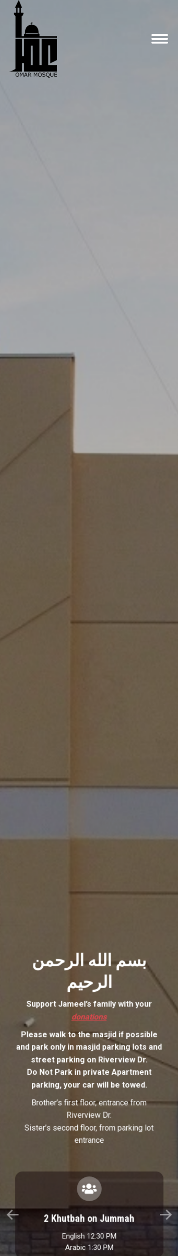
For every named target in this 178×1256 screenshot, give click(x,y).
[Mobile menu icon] (160, 38)
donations (89, 814)
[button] (77, 937)
